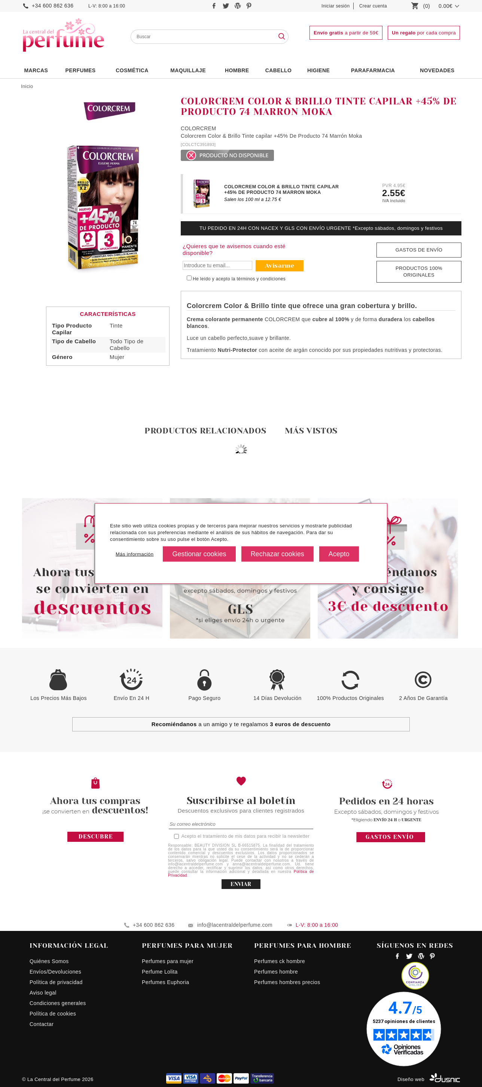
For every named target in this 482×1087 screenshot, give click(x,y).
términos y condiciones (261, 278)
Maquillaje (188, 70)
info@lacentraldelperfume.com (234, 925)
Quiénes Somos (49, 961)
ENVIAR (241, 884)
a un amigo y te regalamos (241, 724)
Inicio (27, 86)
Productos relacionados (205, 430)
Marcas (36, 70)
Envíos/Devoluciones (55, 972)
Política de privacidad (56, 982)
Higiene (318, 70)
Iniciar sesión (335, 6)
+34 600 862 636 (52, 6)
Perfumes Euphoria (165, 982)
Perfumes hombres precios (287, 982)
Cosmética (132, 70)
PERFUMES (80, 70)
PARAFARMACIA (373, 70)
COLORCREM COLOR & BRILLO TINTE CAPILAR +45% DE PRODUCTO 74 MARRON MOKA (281, 189)
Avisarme (279, 265)
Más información (134, 554)
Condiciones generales (58, 1003)
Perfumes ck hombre (279, 961)
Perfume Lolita (160, 972)
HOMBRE (237, 70)
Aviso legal (43, 993)
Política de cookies (53, 1014)
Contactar (42, 1024)
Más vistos (311, 430)
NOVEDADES (437, 70)
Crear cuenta (373, 6)
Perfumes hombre (276, 972)
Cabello (278, 70)
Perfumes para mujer (167, 961)
